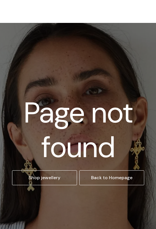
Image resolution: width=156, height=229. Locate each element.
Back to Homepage (111, 178)
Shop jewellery (44, 178)
